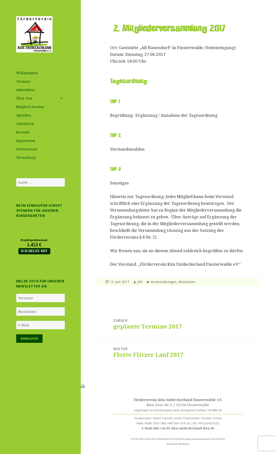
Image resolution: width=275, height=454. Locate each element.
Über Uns (24, 98)
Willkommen (27, 73)
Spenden (23, 115)
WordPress (183, 444)
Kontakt (22, 132)
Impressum (25, 140)
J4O (140, 281)
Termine (23, 81)
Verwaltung (26, 157)
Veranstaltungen (163, 281)
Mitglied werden (30, 106)
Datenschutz (26, 149)
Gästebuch (25, 123)
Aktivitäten (25, 90)
